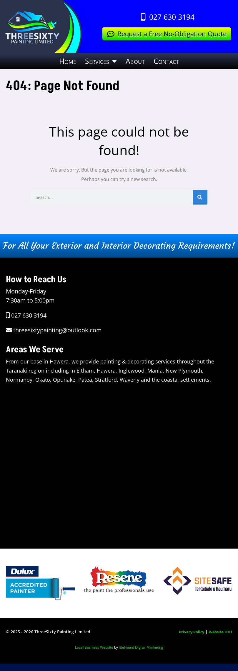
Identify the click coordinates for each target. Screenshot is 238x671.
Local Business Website (94, 647)
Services (101, 61)
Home (67, 61)
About (135, 61)
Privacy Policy (188, 632)
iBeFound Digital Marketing (141, 647)
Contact (166, 61)
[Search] (200, 197)
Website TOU (219, 632)
